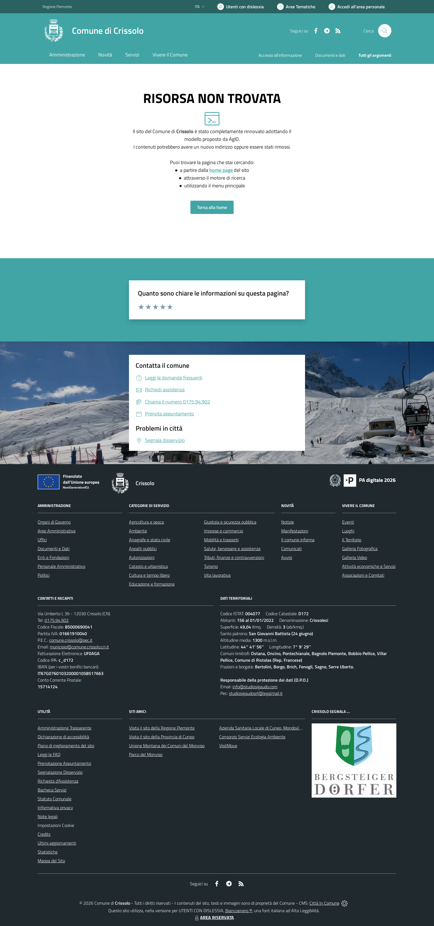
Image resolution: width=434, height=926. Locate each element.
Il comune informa (297, 539)
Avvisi (286, 557)
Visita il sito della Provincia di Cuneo (161, 736)
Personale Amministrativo (61, 566)
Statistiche (48, 852)
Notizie (287, 522)
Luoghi (348, 530)
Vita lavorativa (217, 575)
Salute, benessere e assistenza (232, 548)
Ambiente (138, 530)
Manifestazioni (294, 530)
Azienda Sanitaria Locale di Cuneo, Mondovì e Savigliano (270, 728)
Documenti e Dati (53, 548)
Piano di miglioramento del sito (66, 745)
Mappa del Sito (51, 860)
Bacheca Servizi (52, 790)
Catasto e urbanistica (148, 566)
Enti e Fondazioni (53, 557)
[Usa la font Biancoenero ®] (240, 6)
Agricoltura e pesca (146, 522)
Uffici (42, 539)
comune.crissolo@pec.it (70, 640)
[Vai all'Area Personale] (356, 6)
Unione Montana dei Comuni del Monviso (167, 745)
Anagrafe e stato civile (149, 539)
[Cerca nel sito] (384, 30)
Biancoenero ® (238, 910)
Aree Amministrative (57, 530)
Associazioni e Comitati (363, 575)
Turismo (211, 566)
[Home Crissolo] (93, 30)
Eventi (348, 522)
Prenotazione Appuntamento (64, 763)
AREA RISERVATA (213, 917)
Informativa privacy (55, 807)
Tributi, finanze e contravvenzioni (234, 557)
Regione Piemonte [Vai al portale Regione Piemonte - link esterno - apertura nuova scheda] (57, 6)
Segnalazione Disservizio (60, 772)
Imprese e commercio (223, 530)
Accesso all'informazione (280, 55)
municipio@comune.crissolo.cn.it (79, 646)
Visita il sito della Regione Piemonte (162, 728)
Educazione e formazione (152, 584)
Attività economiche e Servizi (369, 566)
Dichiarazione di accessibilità (63, 736)
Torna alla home (212, 207)
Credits (44, 834)
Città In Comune (324, 903)
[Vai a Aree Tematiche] (296, 6)
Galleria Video (354, 557)
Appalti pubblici (143, 548)
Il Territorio (351, 539)
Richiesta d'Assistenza (58, 781)
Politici (44, 575)
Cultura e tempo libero (149, 575)
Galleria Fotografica (360, 548)
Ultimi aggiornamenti (57, 843)
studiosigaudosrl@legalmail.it (256, 693)
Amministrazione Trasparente (64, 728)
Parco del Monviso (145, 754)
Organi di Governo (54, 522)
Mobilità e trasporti (221, 539)
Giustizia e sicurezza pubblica (230, 522)
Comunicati (291, 548)
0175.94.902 (57, 620)
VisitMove (228, 745)
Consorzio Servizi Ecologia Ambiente (252, 736)
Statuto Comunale (54, 798)
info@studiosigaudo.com (254, 686)
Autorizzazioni (141, 557)
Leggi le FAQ (49, 754)
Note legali (48, 816)
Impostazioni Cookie (56, 825)
